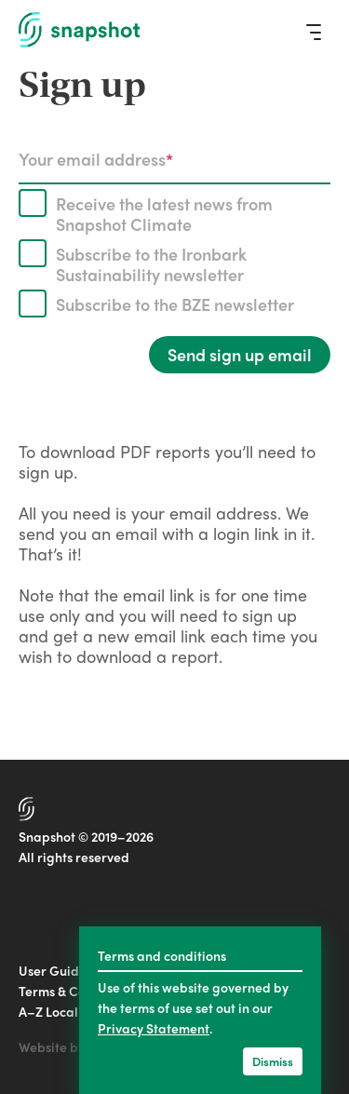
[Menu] (313, 31)
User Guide (53, 970)
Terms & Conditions (76, 990)
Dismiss (272, 1061)
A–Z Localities (61, 1011)
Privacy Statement (153, 1028)
